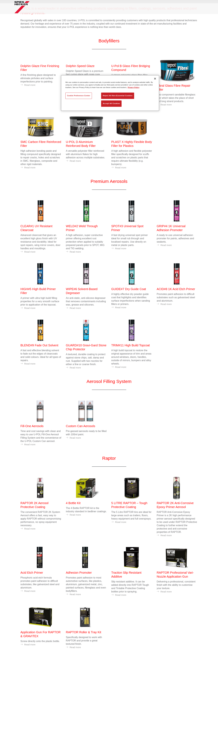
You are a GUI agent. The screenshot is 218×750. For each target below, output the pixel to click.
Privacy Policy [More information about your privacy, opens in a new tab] (133, 87)
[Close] (155, 78)
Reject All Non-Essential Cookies (117, 95)
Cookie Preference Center (78, 95)
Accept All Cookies (111, 103)
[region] (110, 93)
